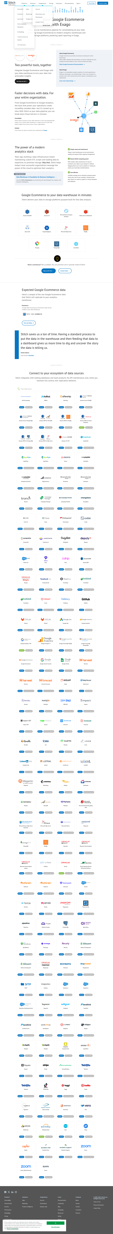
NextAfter (31, 355)
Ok (55, 1223)
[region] (34, 1225)
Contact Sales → (65, 271)
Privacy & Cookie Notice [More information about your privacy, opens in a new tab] (12, 1228)
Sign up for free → (48, 271)
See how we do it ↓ (22, 81)
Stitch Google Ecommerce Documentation (72, 64)
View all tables (29, 323)
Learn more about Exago (67, 81)
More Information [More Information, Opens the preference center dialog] (55, 1227)
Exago (45, 130)
